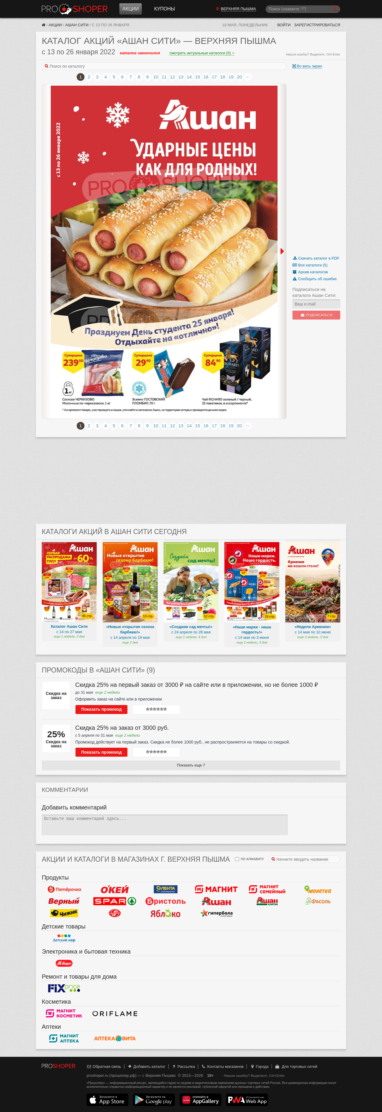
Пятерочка (64, 889)
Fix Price (64, 988)
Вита (115, 1039)
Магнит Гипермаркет (267, 889)
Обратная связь (104, 1066)
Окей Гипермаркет (115, 889)
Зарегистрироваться (317, 25)
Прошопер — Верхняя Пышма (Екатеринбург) (74, 9)
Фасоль (317, 901)
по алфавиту (249, 859)
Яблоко (165, 913)
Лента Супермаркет (165, 889)
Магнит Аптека (64, 1039)
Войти (284, 25)
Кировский (115, 913)
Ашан (216, 901)
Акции (130, 8)
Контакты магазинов (222, 1066)
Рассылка (183, 1066)
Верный (64, 901)
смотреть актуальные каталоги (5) (202, 53)
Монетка (317, 889)
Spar (115, 901)
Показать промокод (101, 709)
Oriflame (115, 1014)
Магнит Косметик (64, 1014)
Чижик (64, 913)
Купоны (164, 8)
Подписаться (316, 315)
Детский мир (64, 938)
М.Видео (64, 963)
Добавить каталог (146, 1066)
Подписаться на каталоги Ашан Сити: (314, 292)
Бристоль (165, 901)
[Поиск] (303, 9)
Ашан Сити (76, 25)
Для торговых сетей (296, 1066)
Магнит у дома (216, 889)
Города (259, 1066)
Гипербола (216, 913)
